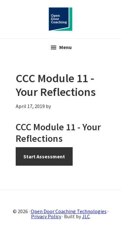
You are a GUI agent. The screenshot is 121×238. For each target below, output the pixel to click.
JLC (86, 216)
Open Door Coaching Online (60, 19)
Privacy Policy (46, 216)
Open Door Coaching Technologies (69, 211)
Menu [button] (65, 47)
